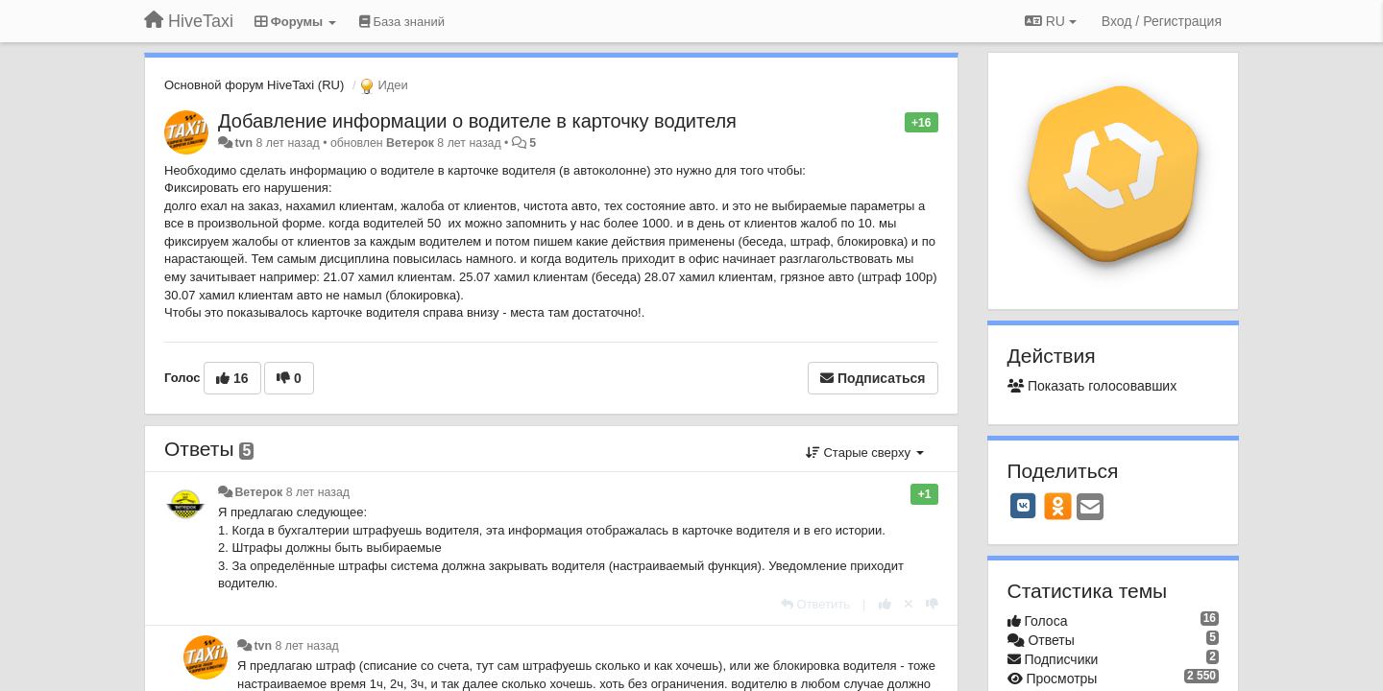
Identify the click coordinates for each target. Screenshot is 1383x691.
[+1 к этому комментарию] (885, 604)
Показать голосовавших (1092, 385)
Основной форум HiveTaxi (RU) (254, 85)
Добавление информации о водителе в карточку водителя (477, 120)
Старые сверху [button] (865, 452)
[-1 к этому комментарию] (932, 604)
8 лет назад (318, 492)
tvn (243, 143)
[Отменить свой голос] (908, 604)
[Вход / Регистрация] (1161, 21)
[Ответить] (815, 604)
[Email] (1090, 508)
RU (1051, 21)
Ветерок (410, 143)
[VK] (1024, 505)
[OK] (1058, 505)
